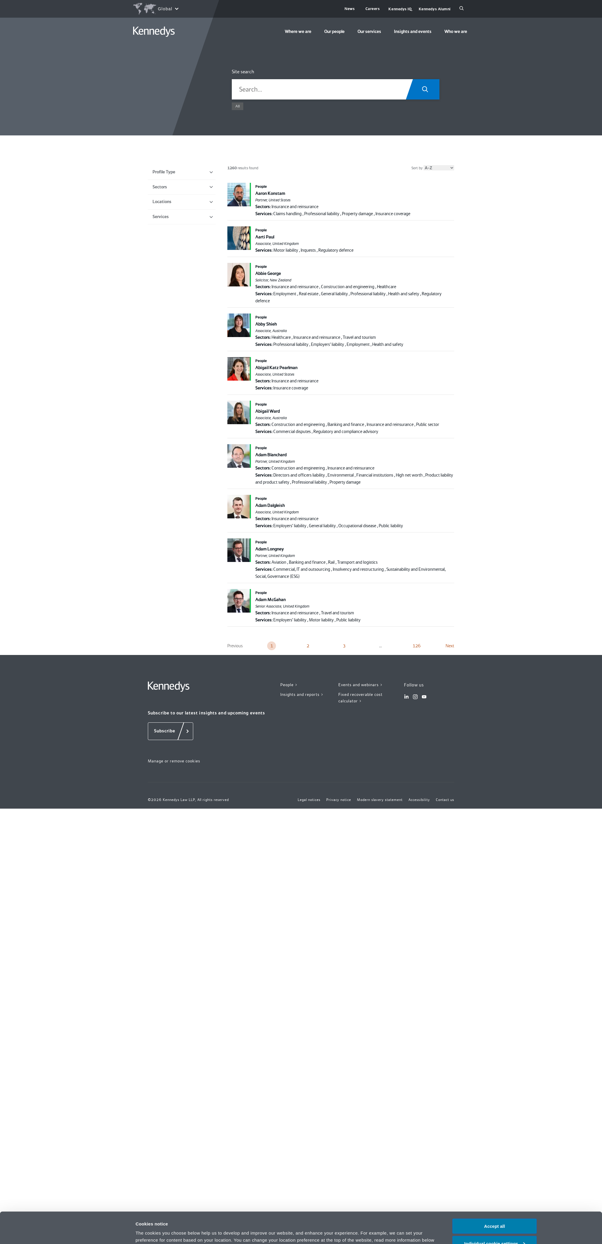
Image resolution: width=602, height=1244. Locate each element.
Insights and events (412, 31)
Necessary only (494, 1229)
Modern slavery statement (380, 800)
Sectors (183, 187)
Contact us (445, 800)
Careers (373, 8)
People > (289, 684)
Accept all (494, 1194)
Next (450, 645)
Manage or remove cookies (174, 761)
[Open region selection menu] (155, 9)
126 (417, 645)
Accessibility (419, 800)
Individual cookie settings (494, 1212)
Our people (334, 31)
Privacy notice (341, 1215)
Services (183, 216)
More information (153, 1232)
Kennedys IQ (399, 9)
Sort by (432, 168)
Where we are (298, 31)
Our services (369, 31)
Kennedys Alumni (435, 9)
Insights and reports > (302, 694)
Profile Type (183, 172)
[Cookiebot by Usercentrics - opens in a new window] (96, 1232)
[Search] (461, 9)
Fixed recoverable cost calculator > (360, 698)
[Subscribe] (170, 731)
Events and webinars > (360, 684)
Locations (183, 201)
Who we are (455, 31)
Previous (235, 645)
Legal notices (309, 800)
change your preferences (169, 1215)
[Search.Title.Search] (427, 89)
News (350, 8)
